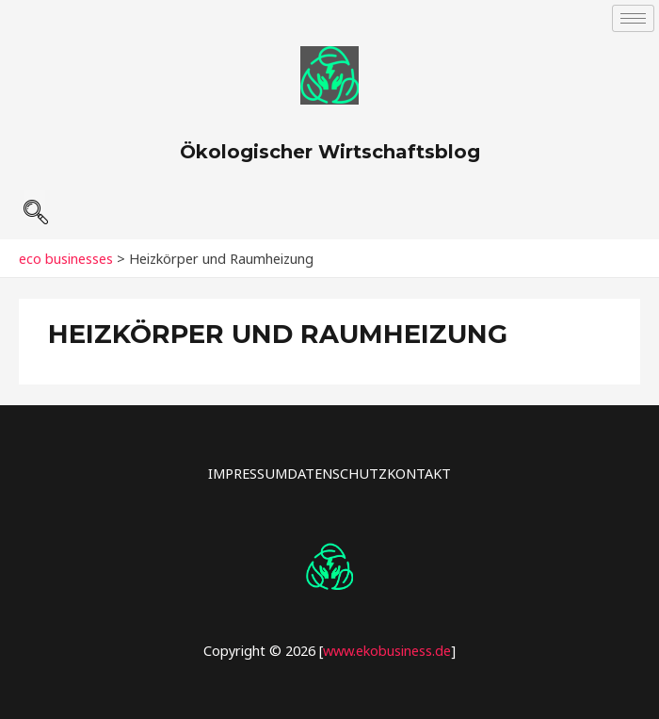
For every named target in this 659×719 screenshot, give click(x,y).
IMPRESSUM (247, 473)
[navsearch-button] (34, 204)
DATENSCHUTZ (337, 473)
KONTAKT (419, 473)
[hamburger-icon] (633, 18)
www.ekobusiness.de (387, 650)
